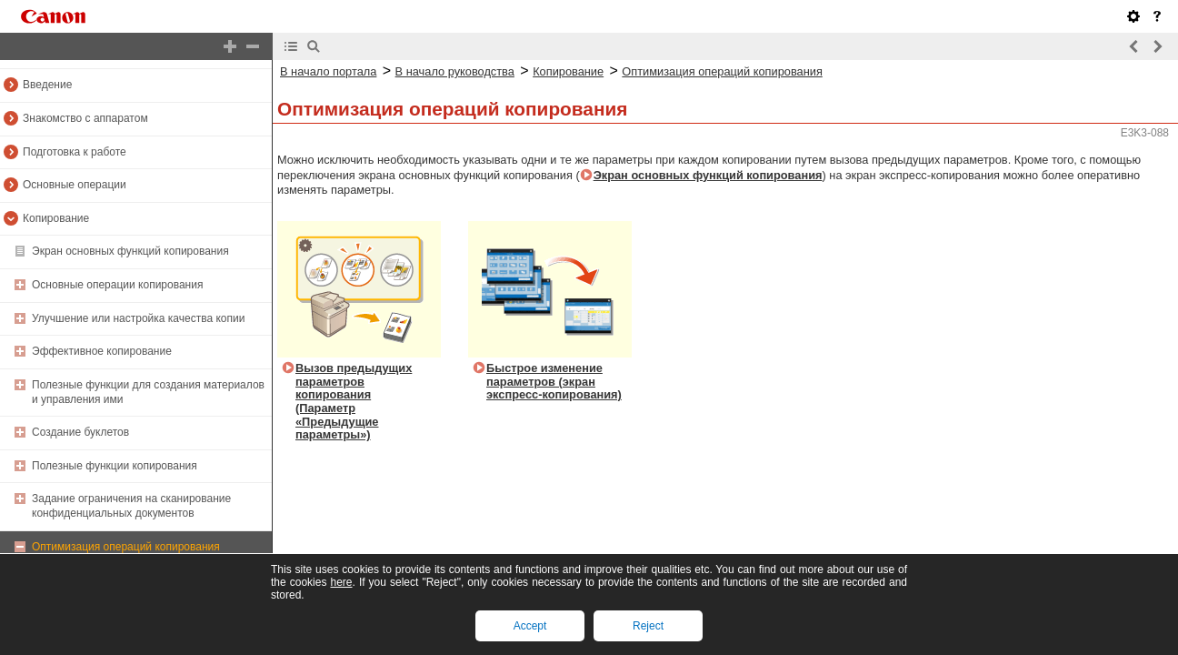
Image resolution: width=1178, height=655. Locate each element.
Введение (47, 84)
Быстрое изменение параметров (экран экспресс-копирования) (554, 381)
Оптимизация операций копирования (126, 546)
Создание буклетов (80, 432)
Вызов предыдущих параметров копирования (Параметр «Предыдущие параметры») (353, 401)
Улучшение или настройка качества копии (138, 318)
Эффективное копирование (102, 351)
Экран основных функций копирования (130, 251)
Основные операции (74, 184)
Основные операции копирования (117, 284)
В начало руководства (454, 71)
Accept (530, 626)
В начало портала (328, 71)
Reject (648, 626)
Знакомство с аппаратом (85, 118)
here (341, 582)
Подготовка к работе (74, 152)
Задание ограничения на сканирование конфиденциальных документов (131, 505)
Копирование (56, 218)
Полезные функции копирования (114, 465)
